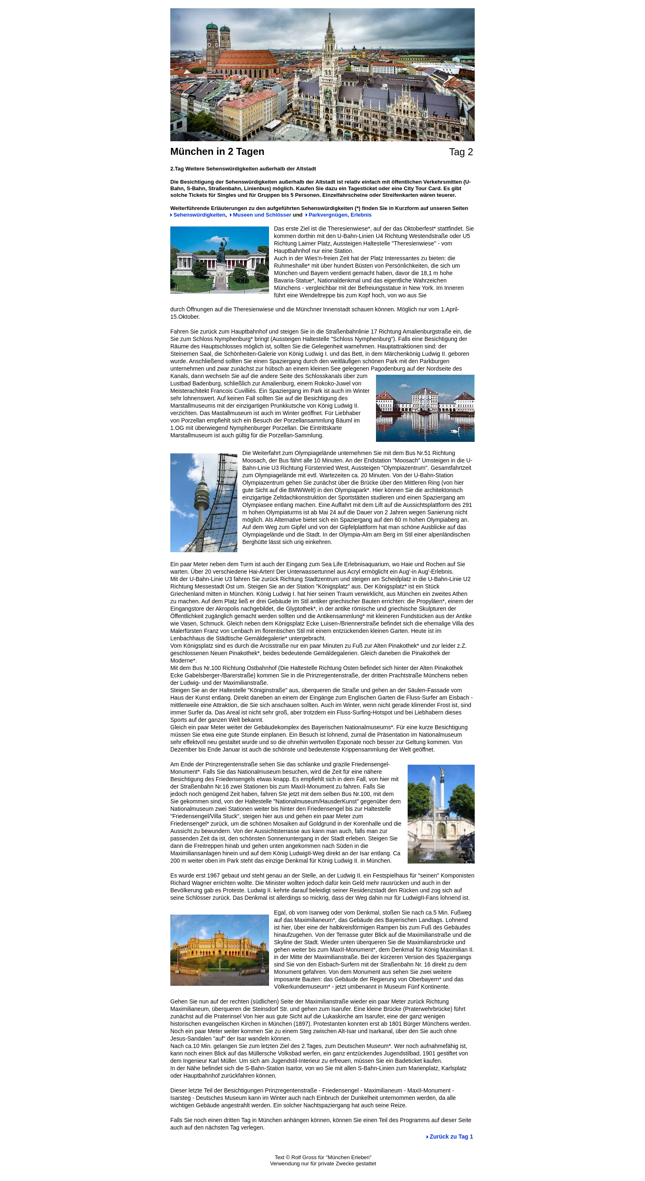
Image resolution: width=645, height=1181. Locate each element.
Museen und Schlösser (262, 215)
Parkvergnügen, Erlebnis (340, 215)
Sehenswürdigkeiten (199, 215)
